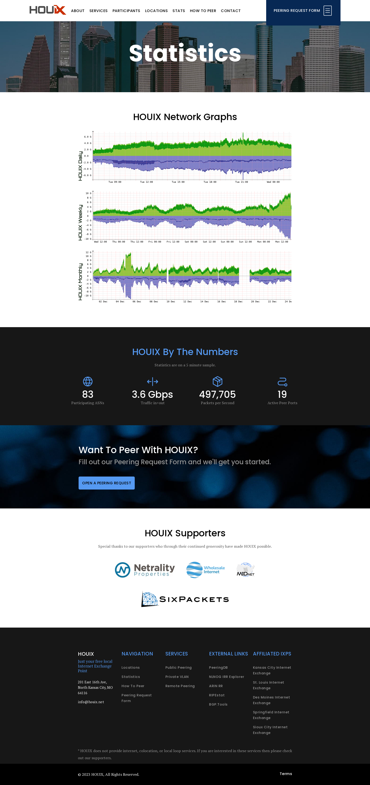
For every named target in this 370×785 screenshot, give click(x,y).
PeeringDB (218, 667)
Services (98, 10)
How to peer (203, 10)
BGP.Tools (218, 704)
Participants (126, 10)
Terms (286, 773)
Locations (156, 10)
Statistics (131, 676)
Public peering (178, 667)
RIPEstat (217, 695)
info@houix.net (91, 702)
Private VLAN (177, 676)
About (78, 10)
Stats (178, 10)
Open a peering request (106, 483)
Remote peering (180, 686)
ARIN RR (216, 686)
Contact (231, 10)
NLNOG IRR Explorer (226, 676)
